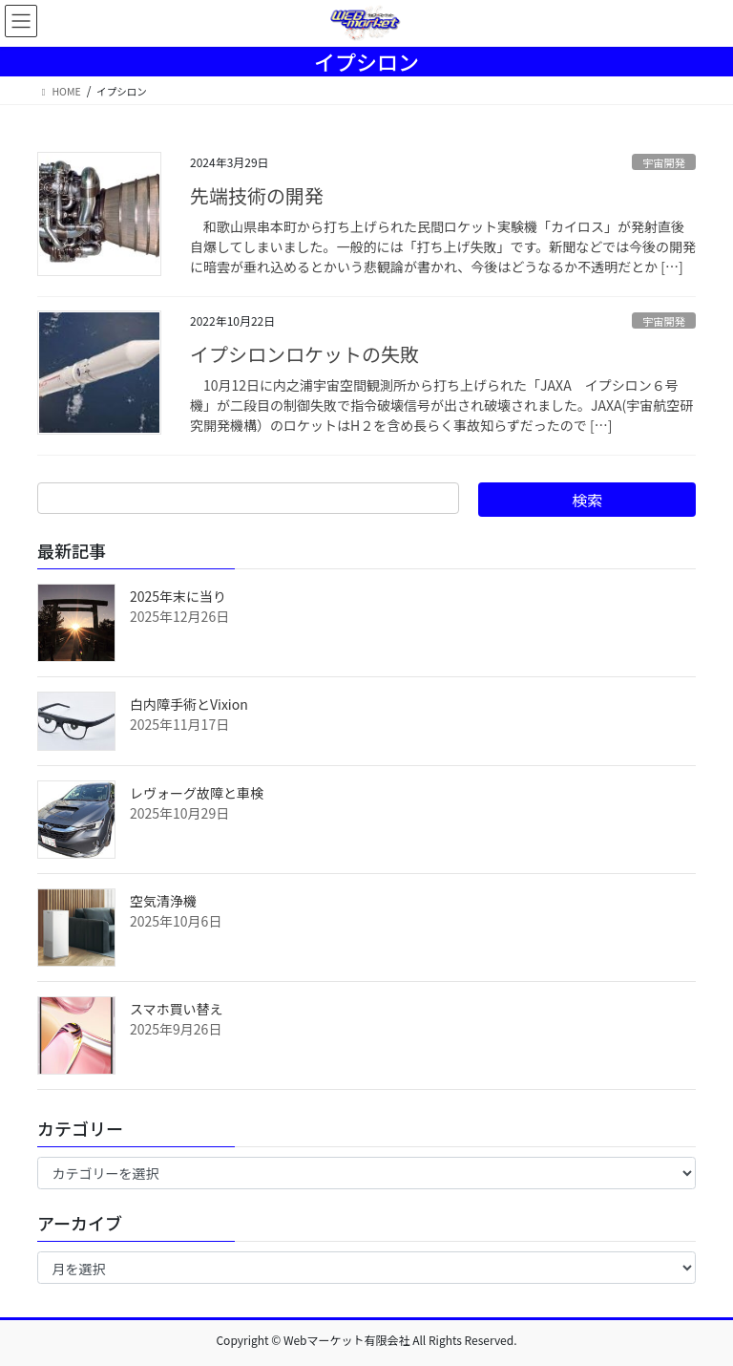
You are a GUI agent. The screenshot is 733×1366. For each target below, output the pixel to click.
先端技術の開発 (257, 195)
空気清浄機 (163, 900)
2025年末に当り (178, 596)
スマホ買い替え (176, 1008)
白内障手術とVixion (189, 704)
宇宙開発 (663, 162)
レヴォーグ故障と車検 (196, 792)
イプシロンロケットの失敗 (304, 354)
